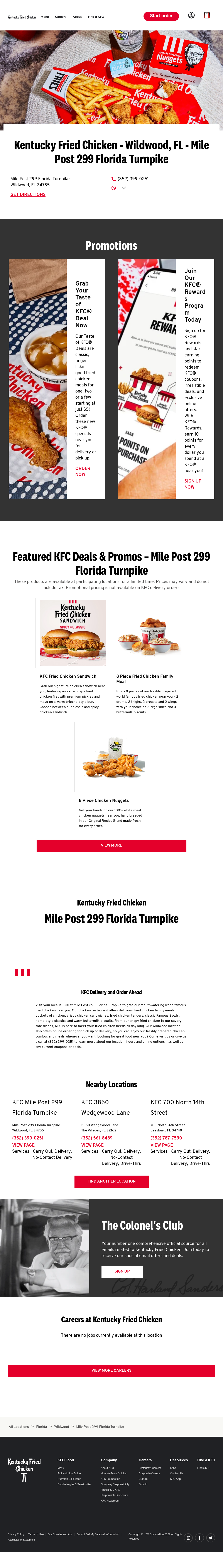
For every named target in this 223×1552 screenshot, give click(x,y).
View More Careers (111, 1374)
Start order (161, 16)
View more (111, 848)
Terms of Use (36, 1534)
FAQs (173, 1468)
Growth (143, 1484)
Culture (143, 1479)
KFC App (175, 1479)
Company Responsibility (115, 1484)
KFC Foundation (110, 1479)
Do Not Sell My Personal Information (98, 1534)
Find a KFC (203, 1468)
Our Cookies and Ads (60, 1534)
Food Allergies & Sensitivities (74, 1484)
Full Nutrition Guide (69, 1473)
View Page (23, 1148)
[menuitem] (45, 17)
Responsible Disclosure (114, 1495)
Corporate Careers (149, 1473)
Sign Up (122, 1274)
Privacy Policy (16, 1534)
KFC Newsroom (110, 1501)
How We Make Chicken (114, 1473)
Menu (60, 1468)
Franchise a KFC (110, 1490)
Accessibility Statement (21, 1540)
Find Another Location (112, 1184)
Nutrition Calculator (69, 1479)
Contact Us (176, 1473)
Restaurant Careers (150, 1468)
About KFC (107, 1468)
